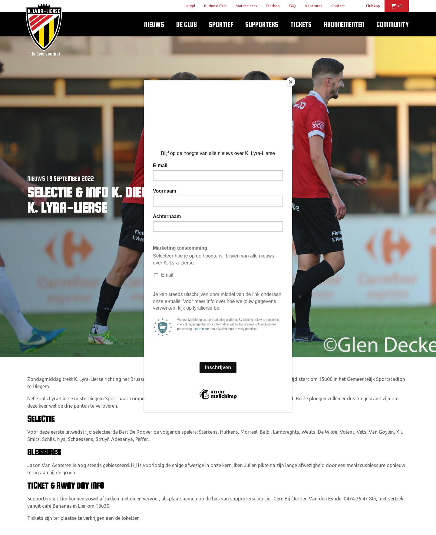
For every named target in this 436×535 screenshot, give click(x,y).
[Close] (290, 81)
